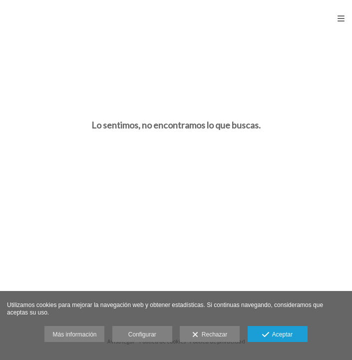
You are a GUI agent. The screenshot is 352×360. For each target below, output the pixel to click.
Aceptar (277, 335)
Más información (74, 334)
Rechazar (209, 335)
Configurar (142, 334)
